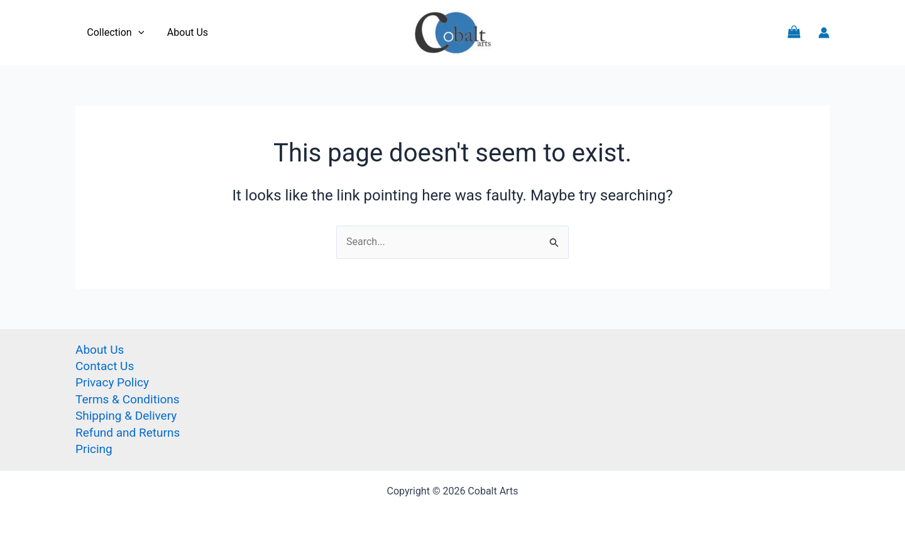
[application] (136, 32)
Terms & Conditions (127, 399)
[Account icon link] (824, 32)
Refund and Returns (127, 432)
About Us (183, 32)
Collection (114, 32)
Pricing (93, 449)
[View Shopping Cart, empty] (794, 32)
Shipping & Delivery (126, 415)
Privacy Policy (112, 382)
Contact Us (104, 366)
